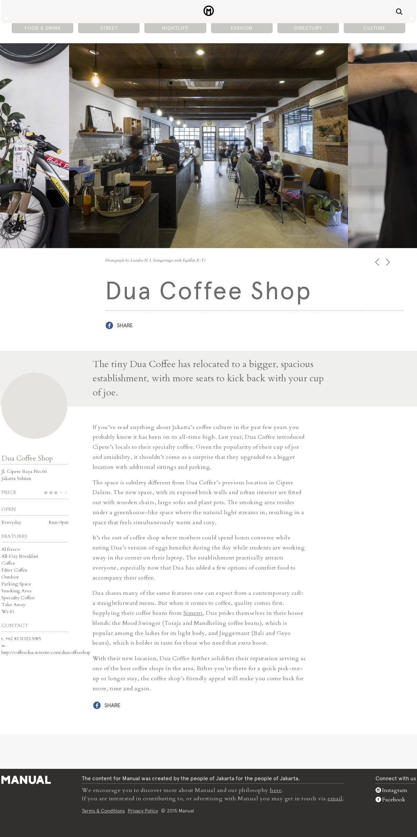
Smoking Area (16, 591)
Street (109, 28)
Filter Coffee (14, 570)
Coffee (8, 563)
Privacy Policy (143, 810)
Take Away (13, 604)
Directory (308, 28)
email (335, 798)
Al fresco (10, 549)
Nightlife (175, 28)
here (276, 790)
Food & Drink (43, 28)
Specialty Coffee (18, 597)
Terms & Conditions (103, 810)
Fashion (242, 28)
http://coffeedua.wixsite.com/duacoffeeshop (45, 652)
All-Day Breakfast (19, 556)
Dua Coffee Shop (27, 458)
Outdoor (10, 577)
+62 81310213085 (23, 638)
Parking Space (16, 584)
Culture (374, 28)
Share (125, 325)
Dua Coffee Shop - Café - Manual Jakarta (208, 11)
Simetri (193, 613)
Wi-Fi (7, 611)
